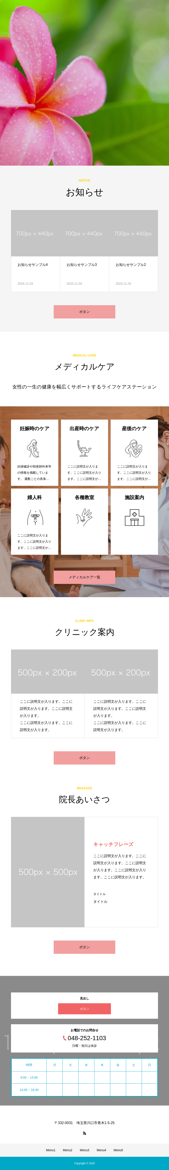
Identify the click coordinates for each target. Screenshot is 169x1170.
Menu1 (50, 1150)
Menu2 (67, 1150)
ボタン (84, 312)
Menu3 (84, 1150)
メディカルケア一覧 (84, 577)
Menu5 (118, 1150)
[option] (84, 83)
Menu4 (101, 1150)
